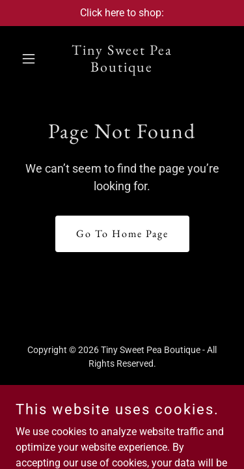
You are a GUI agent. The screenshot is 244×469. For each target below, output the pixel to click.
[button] (31, 59)
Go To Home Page (122, 233)
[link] (122, 68)
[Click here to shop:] (122, 13)
